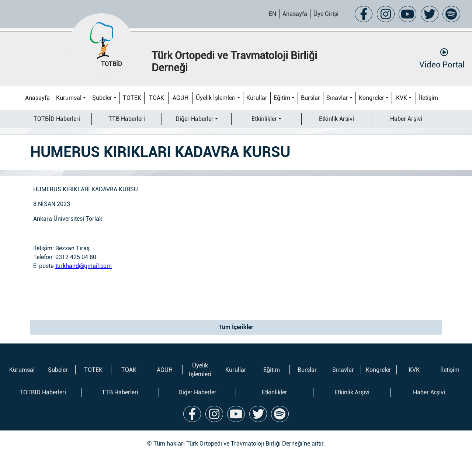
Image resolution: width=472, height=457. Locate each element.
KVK (401, 97)
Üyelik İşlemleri (216, 97)
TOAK (156, 97)
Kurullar (256, 97)
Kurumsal (68, 97)
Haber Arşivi (406, 118)
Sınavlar (337, 97)
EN (272, 13)
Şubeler (102, 97)
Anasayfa (294, 13)
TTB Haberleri (126, 118)
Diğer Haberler (195, 118)
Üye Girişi (326, 13)
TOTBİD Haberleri (57, 118)
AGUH (180, 97)
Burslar (310, 97)
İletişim (428, 97)
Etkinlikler (264, 118)
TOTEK (132, 97)
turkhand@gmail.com (83, 265)
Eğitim (282, 97)
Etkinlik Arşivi (336, 118)
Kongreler (371, 97)
